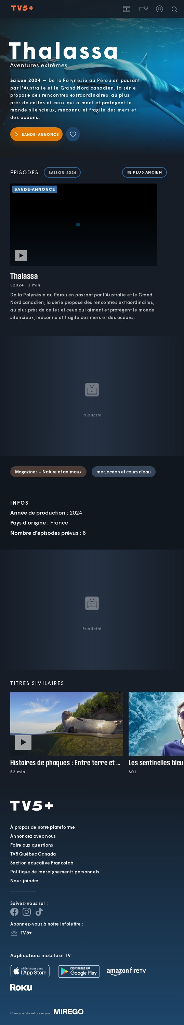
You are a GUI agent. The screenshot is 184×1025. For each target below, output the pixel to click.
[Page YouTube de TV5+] (39, 912)
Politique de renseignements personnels (54, 871)
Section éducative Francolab (41, 862)
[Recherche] (176, 9)
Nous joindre (24, 880)
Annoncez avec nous (33, 836)
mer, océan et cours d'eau (123, 471)
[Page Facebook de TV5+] (14, 912)
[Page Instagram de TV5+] (27, 912)
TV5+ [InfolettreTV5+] (26, 932)
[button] (143, 9)
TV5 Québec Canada (33, 854)
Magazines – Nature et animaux (48, 471)
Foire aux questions (31, 845)
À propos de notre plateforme (42, 827)
